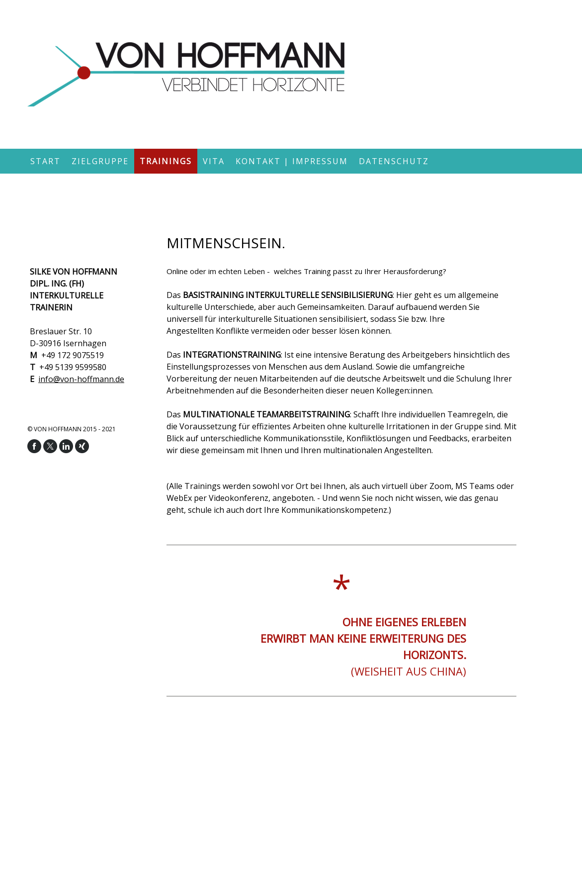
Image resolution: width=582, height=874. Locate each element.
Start (45, 161)
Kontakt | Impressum (292, 161)
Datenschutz (394, 161)
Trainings (166, 161)
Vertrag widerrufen (96, 808)
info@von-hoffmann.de (81, 379)
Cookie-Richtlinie (34, 808)
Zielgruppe (100, 161)
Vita (214, 161)
